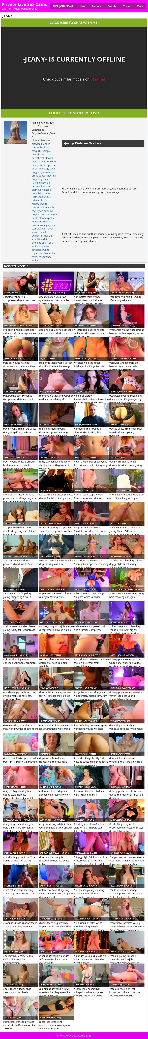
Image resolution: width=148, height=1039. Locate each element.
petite (53, 214)
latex (47, 193)
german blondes (41, 186)
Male (140, 6)
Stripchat (97, 79)
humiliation (38, 193)
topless (36, 253)
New (82, 6)
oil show (48, 211)
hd (43, 189)
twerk (35, 256)
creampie (45, 150)
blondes (36, 140)
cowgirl (36, 150)
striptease (44, 246)
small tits (47, 235)
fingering (51, 175)
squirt (45, 242)
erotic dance (38, 175)
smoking (36, 242)
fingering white (40, 179)
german (45, 182)
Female (96, 6)
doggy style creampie (43, 172)
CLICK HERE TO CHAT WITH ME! (74, 22)
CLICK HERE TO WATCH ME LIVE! (74, 113)
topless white (47, 253)
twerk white (45, 256)
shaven (49, 228)
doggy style (48, 168)
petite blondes (40, 218)
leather (36, 196)
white (35, 260)
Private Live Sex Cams (24, 4)
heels (48, 189)
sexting (41, 228)
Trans (126, 6)
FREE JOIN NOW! (63, 6)
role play (46, 225)
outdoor (45, 214)
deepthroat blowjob (42, 158)
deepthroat (38, 154)
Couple (112, 6)
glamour (36, 189)
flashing (36, 182)
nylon (40, 211)
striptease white (40, 249)
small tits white (40, 239)
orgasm (36, 214)
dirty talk (37, 168)
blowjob (47, 147)
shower (36, 232)
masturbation (39, 207)
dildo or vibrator (41, 161)
